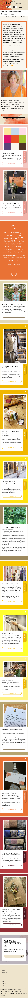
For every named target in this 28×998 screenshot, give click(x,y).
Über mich (4, 974)
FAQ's (3, 981)
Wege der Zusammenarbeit (8, 976)
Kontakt (4, 983)
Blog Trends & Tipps (6, 978)
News (3, 970)
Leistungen (4, 972)
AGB (3, 985)
